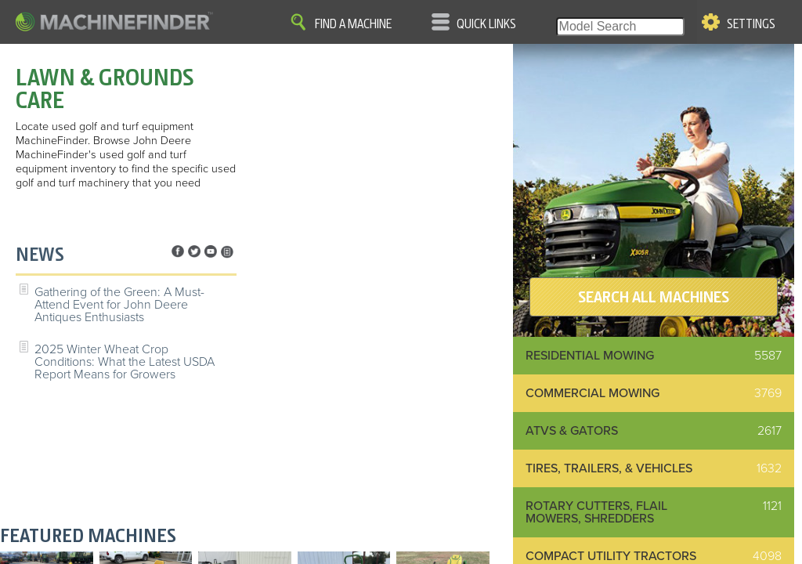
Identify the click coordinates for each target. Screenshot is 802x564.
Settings (751, 24)
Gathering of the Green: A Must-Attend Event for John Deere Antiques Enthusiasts (119, 304)
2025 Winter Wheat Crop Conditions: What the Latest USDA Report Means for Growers (124, 362)
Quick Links (486, 24)
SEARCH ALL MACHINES (653, 296)
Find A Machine (353, 24)
